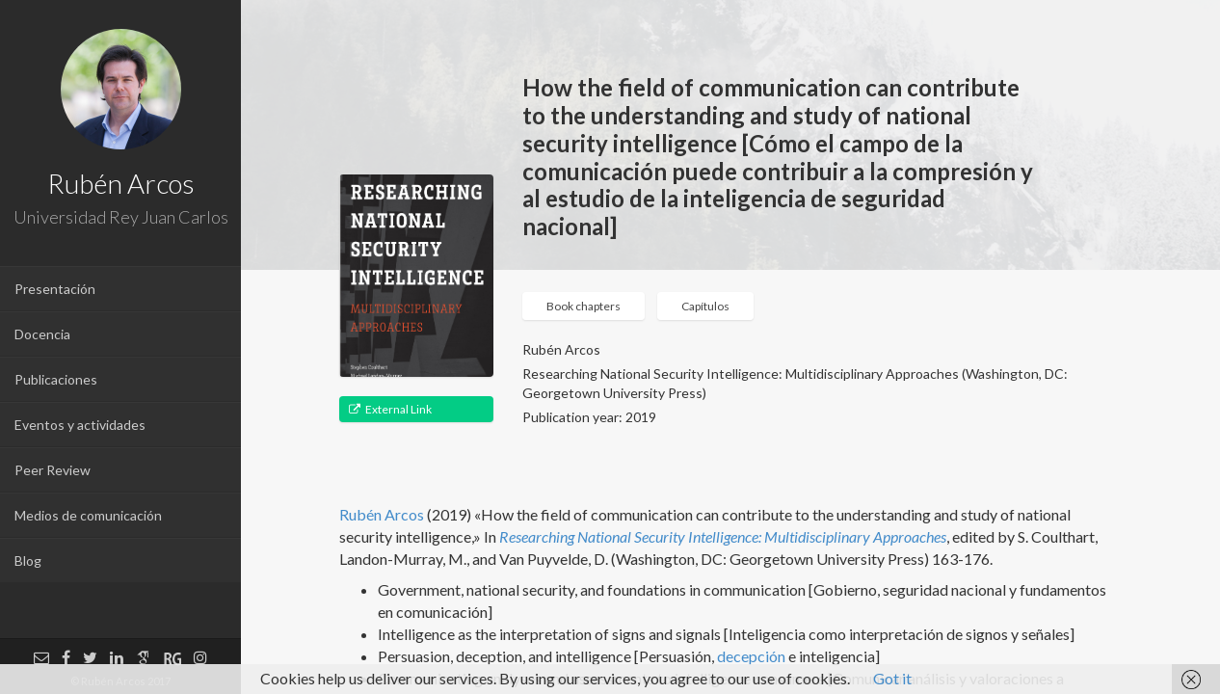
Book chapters (583, 306)
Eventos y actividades (80, 424)
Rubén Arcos (381, 514)
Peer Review (52, 470)
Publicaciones (55, 379)
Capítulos (705, 306)
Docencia (42, 334)
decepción (751, 656)
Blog (27, 560)
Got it (892, 678)
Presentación (54, 288)
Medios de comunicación (88, 515)
